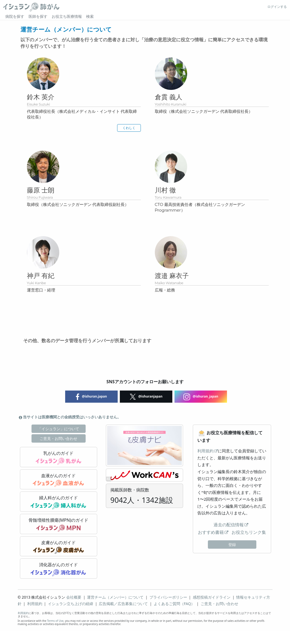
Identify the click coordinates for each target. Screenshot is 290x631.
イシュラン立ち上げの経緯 (70, 603)
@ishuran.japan (91, 397)
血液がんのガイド (58, 480)
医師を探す (38, 16)
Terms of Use (55, 621)
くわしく (129, 128)
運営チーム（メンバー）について (115, 597)
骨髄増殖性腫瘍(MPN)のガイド (58, 524)
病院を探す (14, 16)
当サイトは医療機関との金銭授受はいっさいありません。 (70, 416)
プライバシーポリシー (168, 597)
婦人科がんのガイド (58, 502)
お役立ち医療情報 (67, 16)
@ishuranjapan (146, 397)
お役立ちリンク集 (249, 532)
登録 (232, 544)
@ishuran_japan (200, 397)
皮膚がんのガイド (58, 547)
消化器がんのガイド (58, 569)
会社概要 (73, 597)
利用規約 (205, 450)
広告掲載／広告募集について (123, 603)
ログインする (277, 6)
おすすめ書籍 (211, 532)
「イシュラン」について (58, 428)
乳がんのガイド (58, 457)
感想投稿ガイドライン (211, 597)
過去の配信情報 (229, 525)
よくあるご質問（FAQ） (174, 603)
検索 (90, 16)
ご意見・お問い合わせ (58, 438)
